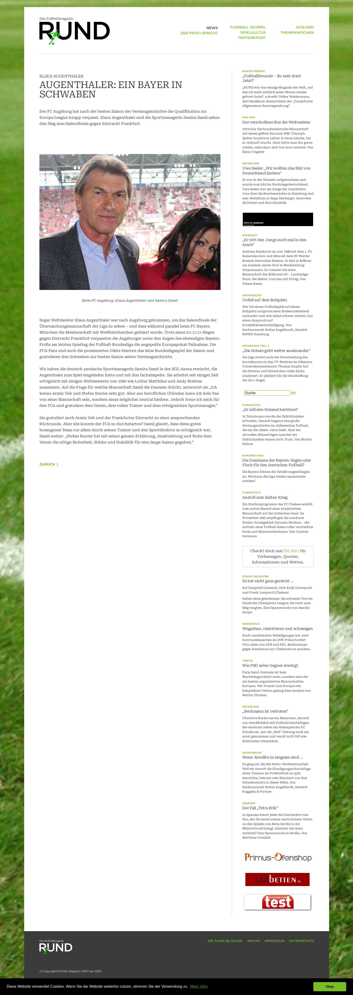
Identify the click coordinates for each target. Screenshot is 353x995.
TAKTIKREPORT (252, 32)
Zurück (47, 464)
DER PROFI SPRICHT (199, 32)
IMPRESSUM (275, 941)
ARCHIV (253, 941)
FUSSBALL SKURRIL (200, 37)
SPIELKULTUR (253, 27)
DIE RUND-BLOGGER (225, 941)
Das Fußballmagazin (74, 31)
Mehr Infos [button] (199, 986)
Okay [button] (330, 986)
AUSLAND (257, 37)
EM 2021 (291, 551)
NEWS (212, 27)
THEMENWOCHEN (297, 27)
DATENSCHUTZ (301, 941)
